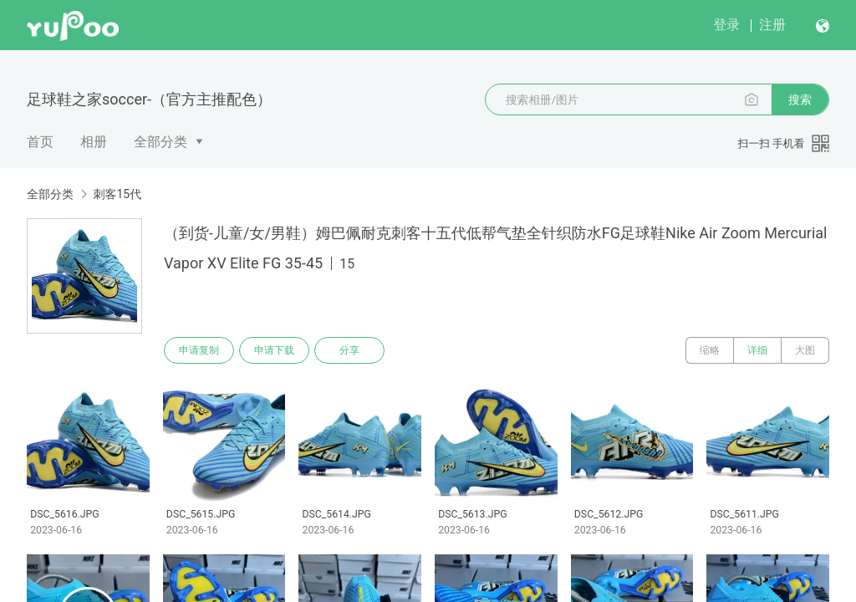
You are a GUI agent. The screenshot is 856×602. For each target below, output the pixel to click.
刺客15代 (117, 194)
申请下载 (274, 350)
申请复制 (199, 350)
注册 (772, 25)
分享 (349, 350)
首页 (40, 142)
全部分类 (160, 142)
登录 (726, 25)
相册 (93, 142)
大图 (805, 350)
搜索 (800, 99)
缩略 (710, 350)
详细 (757, 350)
